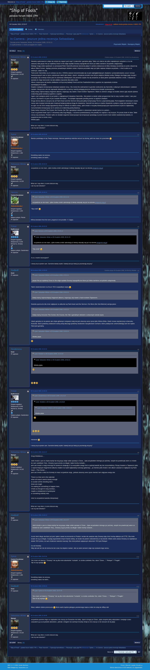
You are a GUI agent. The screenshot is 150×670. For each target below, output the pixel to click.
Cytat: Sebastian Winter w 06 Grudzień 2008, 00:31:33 (51, 197)
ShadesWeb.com (23, 667)
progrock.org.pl (97, 168)
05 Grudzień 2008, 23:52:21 (39, 57)
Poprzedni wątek (120, 44)
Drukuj (137, 51)
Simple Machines (23, 665)
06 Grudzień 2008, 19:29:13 (39, 515)
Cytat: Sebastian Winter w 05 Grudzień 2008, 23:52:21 (51, 275)
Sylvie (91, 34)
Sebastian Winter (18, 57)
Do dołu (13, 51)
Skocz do (110, 652)
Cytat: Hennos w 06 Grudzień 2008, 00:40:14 (48, 231)
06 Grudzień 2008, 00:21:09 (39, 134)
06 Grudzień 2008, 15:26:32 (39, 391)
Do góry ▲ (139, 665)
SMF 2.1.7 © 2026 (13, 665)
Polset (13, 226)
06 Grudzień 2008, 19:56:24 (39, 586)
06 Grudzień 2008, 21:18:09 (39, 615)
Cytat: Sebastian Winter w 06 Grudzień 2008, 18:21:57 (51, 520)
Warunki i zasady (130, 665)
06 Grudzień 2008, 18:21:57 (39, 452)
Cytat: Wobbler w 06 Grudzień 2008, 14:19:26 (48, 354)
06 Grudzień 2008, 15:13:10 (39, 349)
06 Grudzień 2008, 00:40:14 (39, 192)
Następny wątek (134, 44)
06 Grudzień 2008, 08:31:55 (39, 226)
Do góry (13, 642)
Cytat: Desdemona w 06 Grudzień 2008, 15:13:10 (50, 396)
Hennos (14, 192)
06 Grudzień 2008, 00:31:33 (39, 164)
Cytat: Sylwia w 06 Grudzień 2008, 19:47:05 (48, 591)
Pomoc (123, 665)
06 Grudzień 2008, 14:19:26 (39, 270)
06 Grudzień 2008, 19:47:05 (39, 556)
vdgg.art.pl (108, 24)
